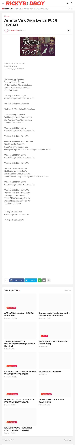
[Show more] (49, 280)
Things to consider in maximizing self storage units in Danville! (19, 343)
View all (68, 290)
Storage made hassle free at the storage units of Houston (54, 314)
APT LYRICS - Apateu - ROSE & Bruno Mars (19, 314)
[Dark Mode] (68, 3)
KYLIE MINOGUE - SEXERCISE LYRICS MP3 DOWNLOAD (18, 429)
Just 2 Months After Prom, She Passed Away (53, 342)
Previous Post (8, 440)
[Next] (72, 9)
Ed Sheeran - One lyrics (50, 372)
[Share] (69, 30)
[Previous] (69, 9)
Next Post (68, 440)
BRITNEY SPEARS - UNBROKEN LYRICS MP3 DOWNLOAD (19, 401)
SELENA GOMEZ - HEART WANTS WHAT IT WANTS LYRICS (20, 373)
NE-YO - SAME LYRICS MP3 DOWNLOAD (51, 401)
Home (6, 16)
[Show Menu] (3, 3)
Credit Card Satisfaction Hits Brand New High (31, 9)
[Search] (72, 3)
